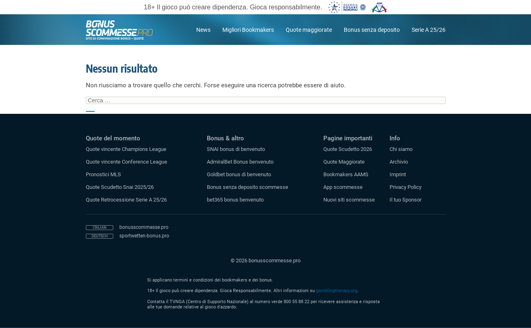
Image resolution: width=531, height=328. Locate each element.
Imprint (398, 174)
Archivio (399, 162)
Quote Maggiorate (344, 162)
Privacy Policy (405, 187)
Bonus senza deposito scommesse (247, 187)
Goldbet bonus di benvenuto (239, 174)
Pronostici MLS (103, 174)
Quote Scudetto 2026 (347, 149)
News (203, 30)
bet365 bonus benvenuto (235, 200)
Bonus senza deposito (372, 30)
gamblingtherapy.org (336, 290)
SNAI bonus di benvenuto (236, 149)
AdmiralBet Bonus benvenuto (240, 162)
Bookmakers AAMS (345, 174)
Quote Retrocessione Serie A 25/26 (126, 200)
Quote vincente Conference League (126, 162)
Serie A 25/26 (429, 30)
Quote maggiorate (309, 30)
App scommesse (343, 187)
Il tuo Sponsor (405, 200)
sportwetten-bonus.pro (144, 236)
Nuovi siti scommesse (349, 200)
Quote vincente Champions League (126, 149)
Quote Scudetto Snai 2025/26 (120, 187)
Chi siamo (401, 149)
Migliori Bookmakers (248, 30)
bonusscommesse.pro (143, 227)
